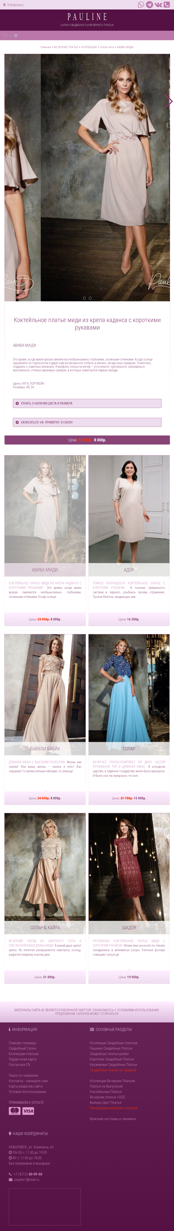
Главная (46, 47)
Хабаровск (13, 5)
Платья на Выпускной (106, 1086)
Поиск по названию (23, 1075)
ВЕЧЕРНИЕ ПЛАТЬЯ (66, 47)
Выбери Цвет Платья (105, 1102)
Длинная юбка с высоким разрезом (37, 762)
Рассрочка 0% (19, 1064)
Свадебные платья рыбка (109, 1054)
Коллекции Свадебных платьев (113, 1043)
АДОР (129, 570)
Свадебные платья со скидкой (113, 1070)
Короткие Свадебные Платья (112, 1059)
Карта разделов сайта (26, 1086)
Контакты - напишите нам (28, 1081)
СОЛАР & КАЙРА (45, 927)
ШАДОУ (129, 927)
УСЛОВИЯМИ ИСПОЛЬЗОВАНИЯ (138, 1010)
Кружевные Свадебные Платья (113, 1064)
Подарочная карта (22, 1059)
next (168, 101)
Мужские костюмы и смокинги (113, 1119)
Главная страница (22, 1043)
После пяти (107, 47)
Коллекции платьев (24, 1054)
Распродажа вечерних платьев (113, 1108)
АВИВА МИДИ (125, 47)
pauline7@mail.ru (26, 1179)
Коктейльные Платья (106, 1092)
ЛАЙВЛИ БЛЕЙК (45, 748)
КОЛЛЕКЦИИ (89, 47)
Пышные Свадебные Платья (111, 1048)
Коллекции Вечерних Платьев (112, 1081)
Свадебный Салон (22, 1048)
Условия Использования (27, 1092)
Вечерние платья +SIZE (107, 1097)
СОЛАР (129, 748)
